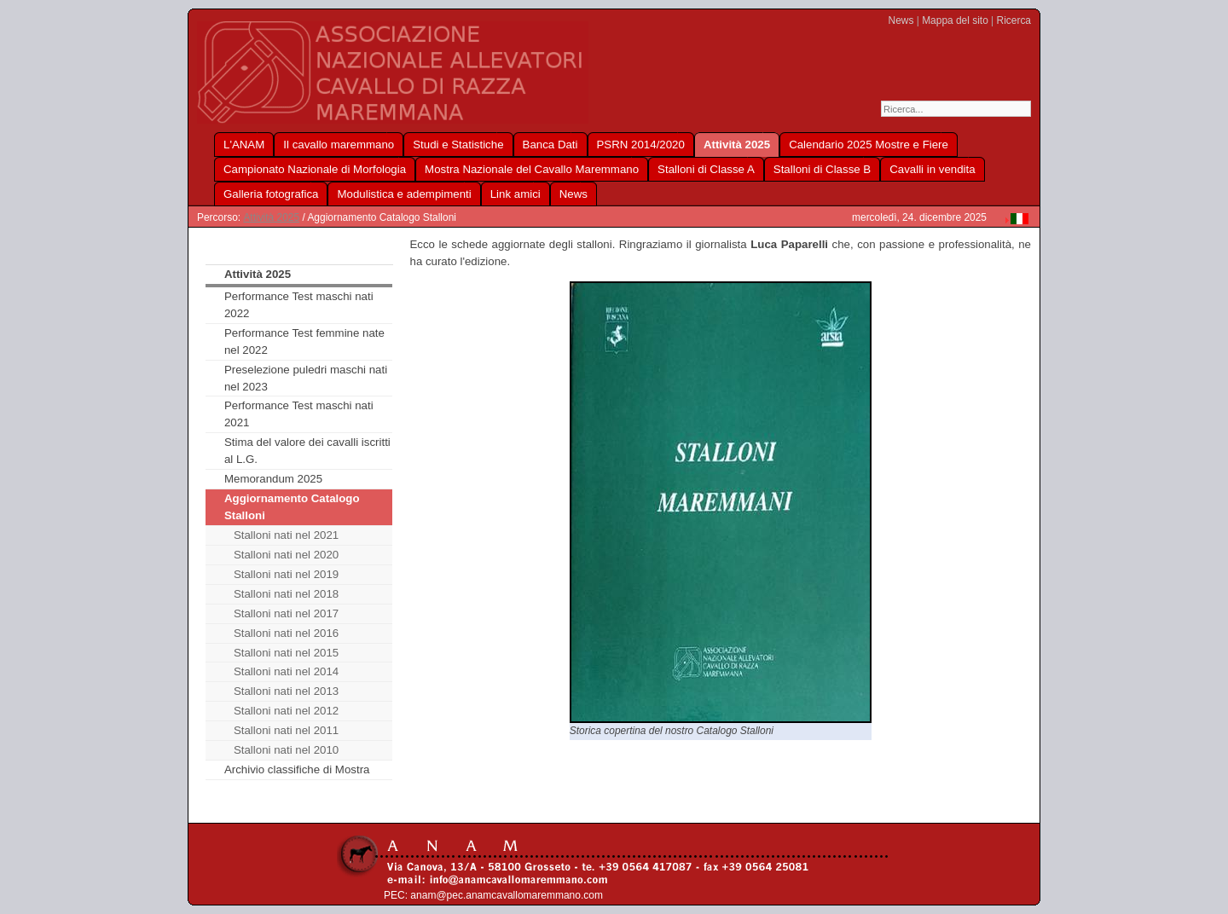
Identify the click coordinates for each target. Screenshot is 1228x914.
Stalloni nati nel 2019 (286, 574)
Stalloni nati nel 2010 (286, 749)
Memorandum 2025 (273, 478)
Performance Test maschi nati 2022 (299, 305)
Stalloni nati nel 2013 (286, 691)
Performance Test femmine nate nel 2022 (304, 341)
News (901, 20)
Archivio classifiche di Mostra (297, 769)
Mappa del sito (955, 20)
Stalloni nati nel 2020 (286, 554)
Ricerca (1014, 20)
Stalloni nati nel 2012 (286, 710)
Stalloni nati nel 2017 (286, 613)
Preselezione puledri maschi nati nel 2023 (305, 378)
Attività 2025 (271, 217)
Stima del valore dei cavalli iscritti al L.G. (307, 451)
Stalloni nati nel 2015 (286, 652)
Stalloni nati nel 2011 (286, 730)
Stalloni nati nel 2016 (286, 633)
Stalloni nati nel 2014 (286, 671)
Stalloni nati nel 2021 (286, 535)
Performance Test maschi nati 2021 (299, 414)
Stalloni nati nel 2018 (286, 593)
